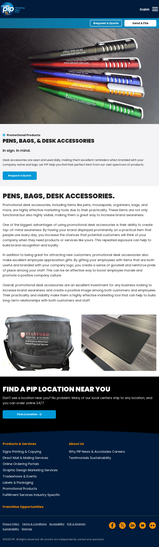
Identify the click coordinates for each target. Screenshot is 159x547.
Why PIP (75, 451)
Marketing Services (43, 470)
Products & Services (19, 444)
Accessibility (56, 524)
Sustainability (100, 458)
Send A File (140, 23)
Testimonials (79, 458)
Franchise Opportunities (23, 506)
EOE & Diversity (76, 524)
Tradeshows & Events (20, 476)
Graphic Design (15, 470)
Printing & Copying (26, 451)
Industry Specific (47, 495)
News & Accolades (96, 451)
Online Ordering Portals (21, 464)
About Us (76, 444)
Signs (7, 451)
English (144, 9)
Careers (118, 451)
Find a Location (27, 414)
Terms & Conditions (34, 524)
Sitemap (27, 529)
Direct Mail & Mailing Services (25, 458)
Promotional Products (23, 135)
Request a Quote (106, 23)
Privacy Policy (11, 524)
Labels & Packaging (18, 482)
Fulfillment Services (18, 495)
